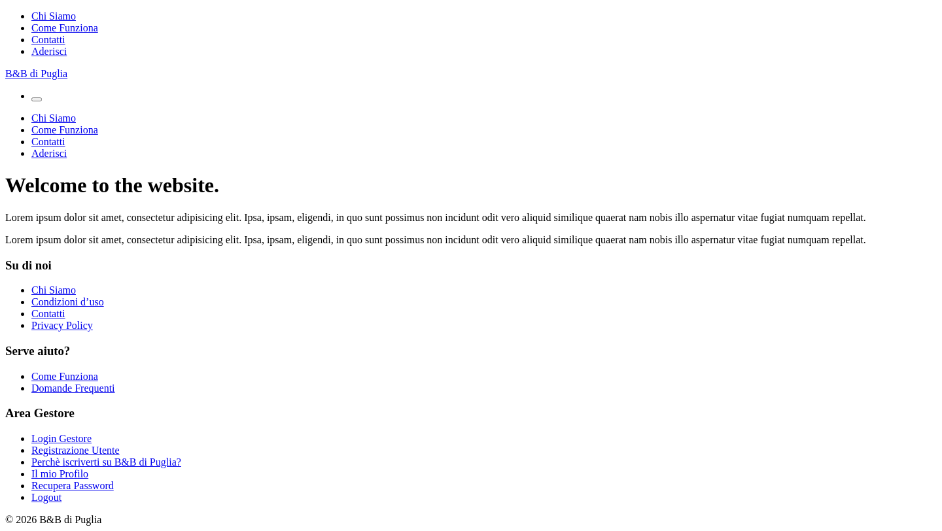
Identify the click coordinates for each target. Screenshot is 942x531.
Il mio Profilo (59, 473)
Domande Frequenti (73, 388)
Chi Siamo (53, 16)
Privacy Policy (62, 325)
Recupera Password (72, 485)
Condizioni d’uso (67, 301)
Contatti (48, 39)
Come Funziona (64, 27)
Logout (46, 497)
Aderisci (49, 51)
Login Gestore (61, 438)
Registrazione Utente (75, 450)
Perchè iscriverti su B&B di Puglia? (106, 462)
